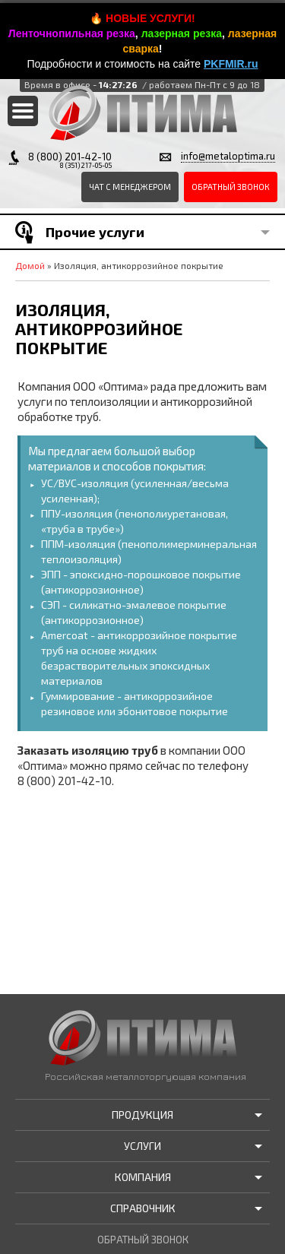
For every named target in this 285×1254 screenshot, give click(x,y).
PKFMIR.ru (231, 64)
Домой (30, 265)
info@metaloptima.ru (228, 156)
